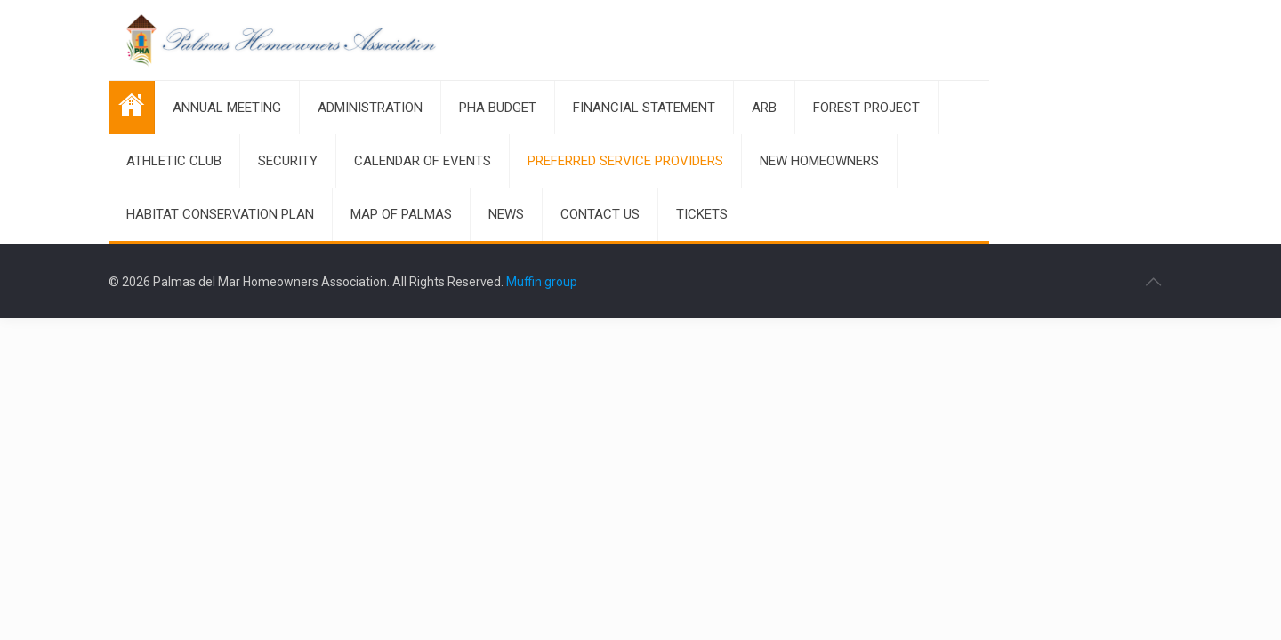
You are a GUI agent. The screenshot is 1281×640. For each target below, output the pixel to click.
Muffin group (541, 282)
